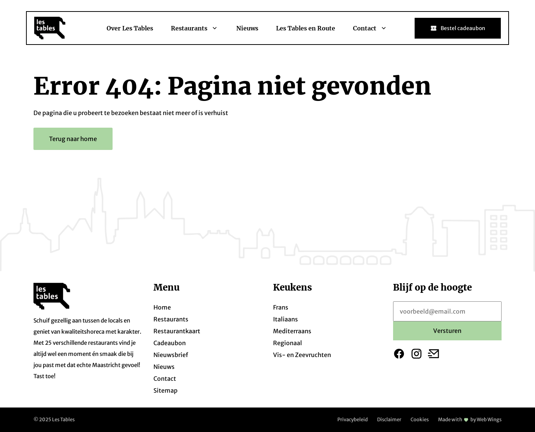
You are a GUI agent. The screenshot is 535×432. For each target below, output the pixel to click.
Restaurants (194, 28)
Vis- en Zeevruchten (302, 355)
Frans (280, 307)
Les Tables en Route (305, 28)
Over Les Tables (130, 28)
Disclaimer (389, 419)
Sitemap (165, 390)
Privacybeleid (352, 419)
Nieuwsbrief (170, 355)
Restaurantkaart (176, 331)
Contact (370, 28)
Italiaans (285, 319)
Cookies (420, 419)
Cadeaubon (169, 343)
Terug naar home (73, 139)
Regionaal (287, 343)
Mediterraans (292, 331)
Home (162, 307)
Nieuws (247, 28)
